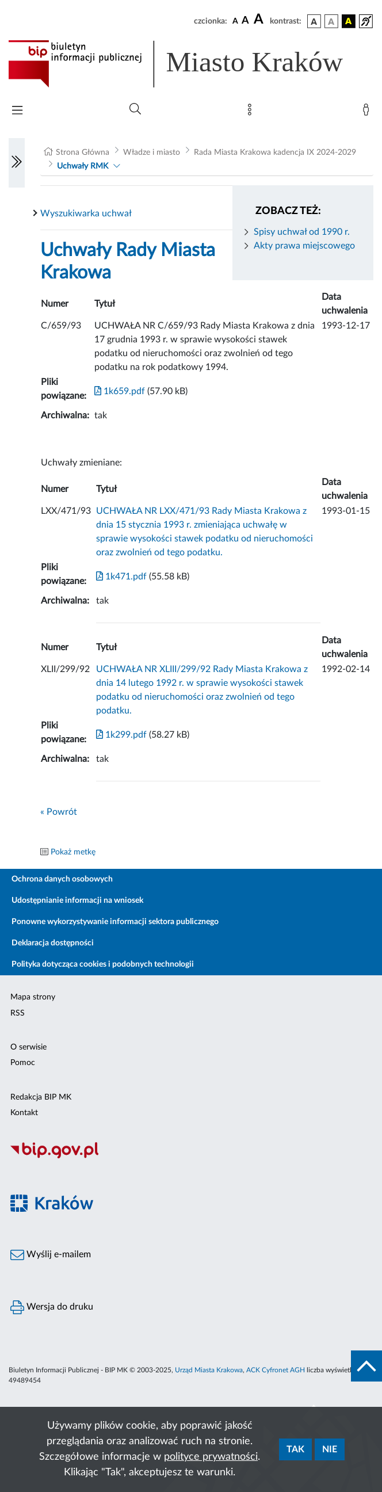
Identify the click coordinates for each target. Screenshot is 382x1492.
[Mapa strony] (252, 112)
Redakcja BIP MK (40, 1097)
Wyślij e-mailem (50, 1255)
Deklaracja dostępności (53, 943)
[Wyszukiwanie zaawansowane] (135, 109)
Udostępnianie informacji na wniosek (77, 900)
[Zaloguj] (368, 112)
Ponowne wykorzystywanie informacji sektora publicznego (115, 922)
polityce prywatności (211, 1457)
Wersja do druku (51, 1307)
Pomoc (22, 1063)
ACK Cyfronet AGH (275, 1370)
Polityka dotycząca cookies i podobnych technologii (103, 964)
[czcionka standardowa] (235, 21)
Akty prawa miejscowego (304, 245)
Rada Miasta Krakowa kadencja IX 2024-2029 (275, 152)
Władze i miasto (151, 152)
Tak (295, 1449)
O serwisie (28, 1047)
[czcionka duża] (260, 19)
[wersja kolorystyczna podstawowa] (314, 21)
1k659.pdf (119, 391)
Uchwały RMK (82, 166)
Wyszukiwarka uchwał (86, 213)
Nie (329, 1449)
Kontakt (24, 1113)
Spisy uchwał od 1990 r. (302, 231)
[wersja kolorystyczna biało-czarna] (331, 21)
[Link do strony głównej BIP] (191, 64)
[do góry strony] (366, 1366)
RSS (17, 1013)
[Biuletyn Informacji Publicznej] (191, 1156)
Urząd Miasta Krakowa (209, 1370)
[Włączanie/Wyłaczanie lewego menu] (17, 163)
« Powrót (58, 811)
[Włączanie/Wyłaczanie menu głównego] (17, 111)
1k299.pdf (121, 734)
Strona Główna (82, 152)
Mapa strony (32, 997)
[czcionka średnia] (245, 21)
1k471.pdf (121, 576)
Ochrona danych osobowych (62, 879)
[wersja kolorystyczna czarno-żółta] (348, 21)
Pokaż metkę (73, 852)
